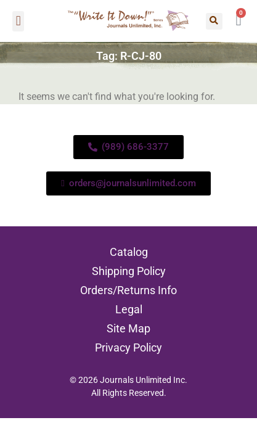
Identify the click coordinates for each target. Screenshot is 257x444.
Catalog (129, 251)
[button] (18, 21)
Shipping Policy (129, 271)
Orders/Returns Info (128, 290)
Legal (128, 309)
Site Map (128, 328)
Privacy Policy (128, 347)
